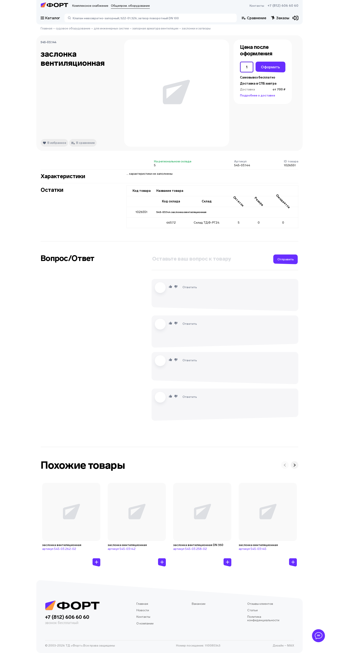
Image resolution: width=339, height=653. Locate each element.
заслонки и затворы (196, 28)
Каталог (50, 18)
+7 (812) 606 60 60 (282, 6)
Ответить (189, 287)
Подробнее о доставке (257, 95)
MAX (290, 645)
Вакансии (198, 603)
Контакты (256, 6)
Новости (142, 610)
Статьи (252, 610)
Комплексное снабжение (90, 6)
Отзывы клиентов (260, 603)
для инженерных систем (111, 28)
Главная (46, 28)
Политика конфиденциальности (263, 618)
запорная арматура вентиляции (155, 28)
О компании (145, 623)
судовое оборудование (73, 28)
